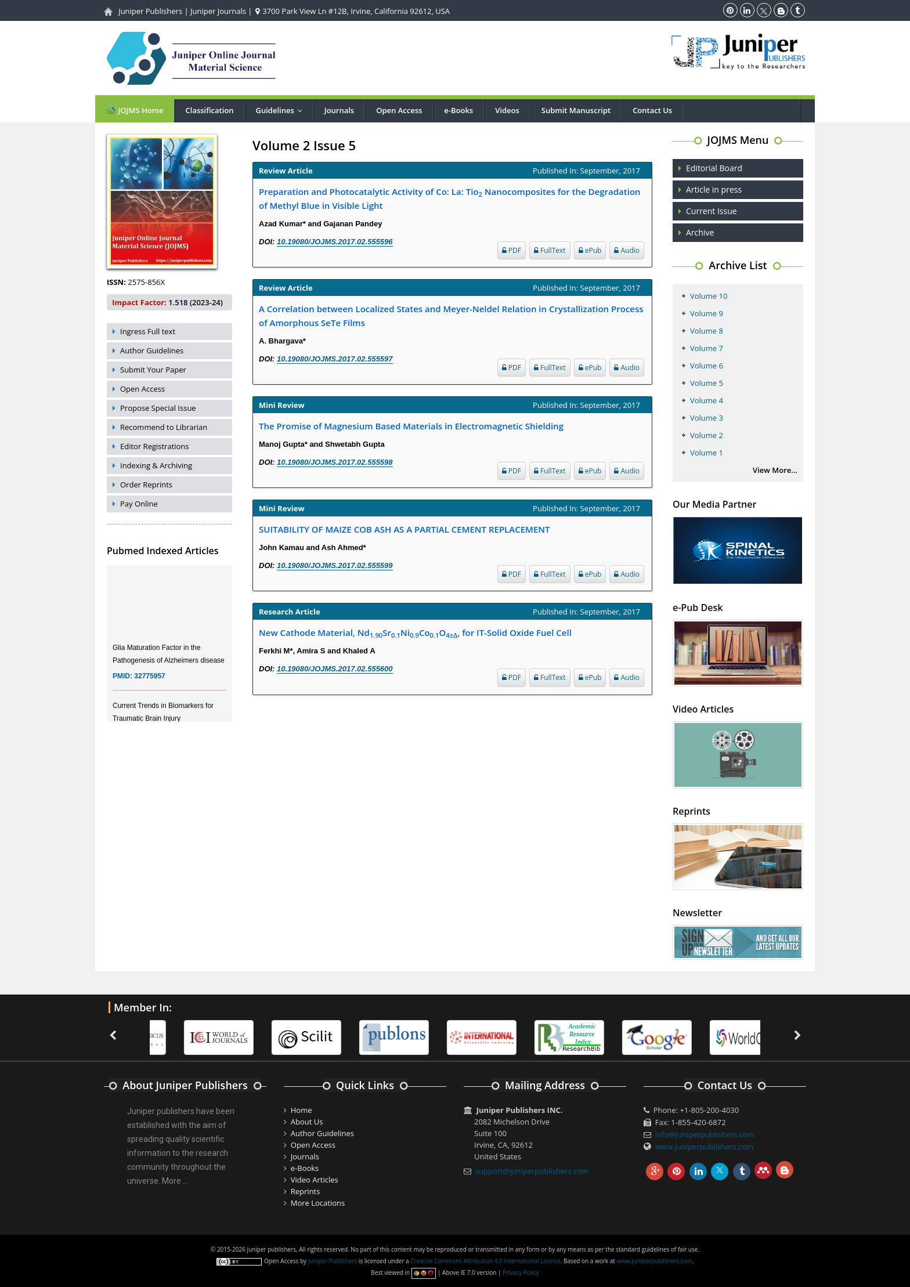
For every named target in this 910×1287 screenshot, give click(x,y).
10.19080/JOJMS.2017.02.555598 (335, 462)
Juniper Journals (218, 11)
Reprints (305, 1191)
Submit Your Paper (153, 369)
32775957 (149, 683)
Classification (210, 110)
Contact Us (652, 110)
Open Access (399, 110)
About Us (307, 1121)
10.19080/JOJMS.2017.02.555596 (335, 241)
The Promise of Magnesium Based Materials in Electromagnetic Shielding (411, 426)
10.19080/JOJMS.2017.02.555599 (335, 565)
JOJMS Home (135, 109)
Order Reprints (146, 484)
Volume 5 (706, 383)
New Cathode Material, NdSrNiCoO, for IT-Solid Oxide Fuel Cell (415, 633)
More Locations (318, 1203)
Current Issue (711, 210)
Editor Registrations (154, 446)
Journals (339, 110)
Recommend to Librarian (163, 427)
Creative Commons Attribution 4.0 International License (485, 1261)
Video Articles (314, 1179)
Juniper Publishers (150, 11)
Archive (700, 232)
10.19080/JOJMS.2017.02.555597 (335, 359)
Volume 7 (706, 348)
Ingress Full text (147, 331)
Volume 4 (706, 400)
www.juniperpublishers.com (704, 1146)
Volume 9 (706, 313)
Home (301, 1110)
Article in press (714, 189)
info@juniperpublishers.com (704, 1134)
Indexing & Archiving (156, 465)
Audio (627, 250)
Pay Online (139, 503)
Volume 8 (706, 331)
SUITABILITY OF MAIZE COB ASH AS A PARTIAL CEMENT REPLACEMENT (404, 529)
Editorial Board (714, 167)
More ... (175, 1180)
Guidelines (282, 110)
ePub (590, 250)
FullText (550, 250)
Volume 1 (706, 452)
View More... (775, 470)
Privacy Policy (521, 1272)
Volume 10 (708, 296)
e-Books (458, 110)
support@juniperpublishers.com (532, 1171)
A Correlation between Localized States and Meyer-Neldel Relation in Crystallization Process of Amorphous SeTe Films (451, 315)
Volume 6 (706, 365)
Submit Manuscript (576, 110)
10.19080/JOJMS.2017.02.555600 (335, 668)
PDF (511, 250)
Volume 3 (706, 418)
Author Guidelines (151, 350)
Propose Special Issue (158, 408)
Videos (507, 110)
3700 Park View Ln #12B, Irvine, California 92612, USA (352, 11)
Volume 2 (706, 435)
